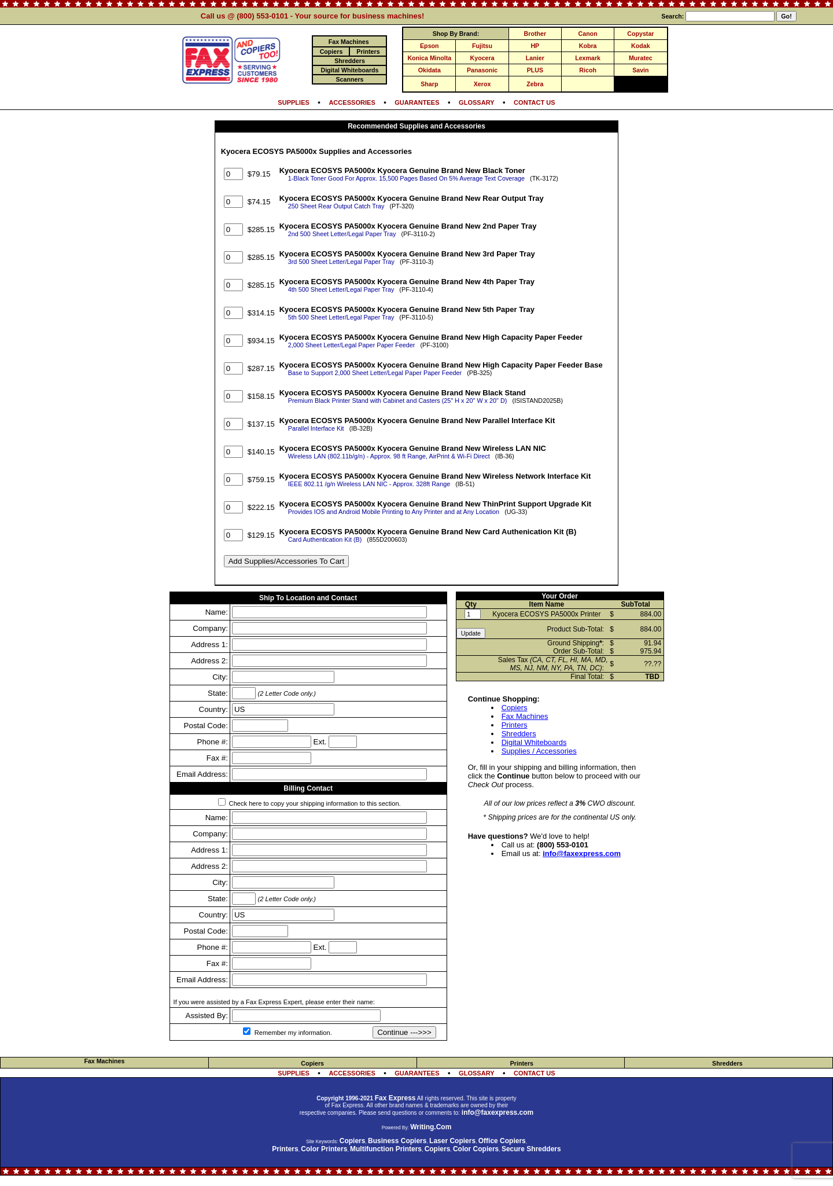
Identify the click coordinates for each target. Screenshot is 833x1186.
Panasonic (482, 70)
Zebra (534, 83)
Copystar (640, 33)
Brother (535, 33)
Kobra (588, 45)
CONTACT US (534, 102)
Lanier (535, 57)
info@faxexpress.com (582, 853)
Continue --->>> (404, 1032)
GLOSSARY (477, 102)
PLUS (535, 70)
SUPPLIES (293, 102)
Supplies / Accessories (539, 751)
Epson (429, 45)
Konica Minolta (429, 57)
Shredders (519, 733)
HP (534, 45)
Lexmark (587, 57)
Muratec (641, 57)
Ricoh (587, 70)
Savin (640, 70)
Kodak (640, 45)
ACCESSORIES (352, 102)
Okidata (429, 70)
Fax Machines (525, 716)
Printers (515, 725)
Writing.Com (430, 1127)
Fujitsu (482, 45)
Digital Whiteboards (534, 742)
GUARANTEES (417, 102)
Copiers (515, 707)
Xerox (482, 83)
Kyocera (482, 57)
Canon (588, 33)
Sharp (429, 83)
